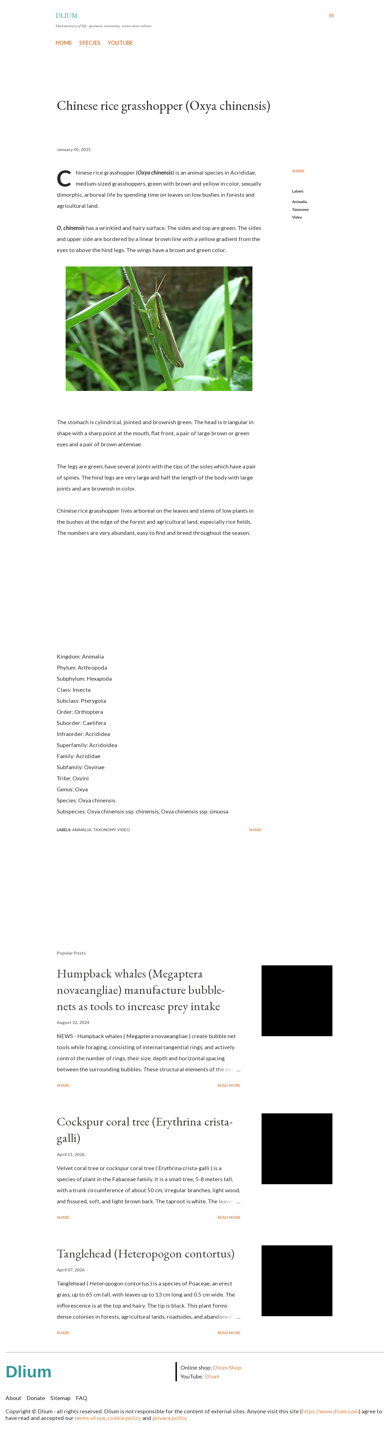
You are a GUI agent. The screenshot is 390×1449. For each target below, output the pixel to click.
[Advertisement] (150, 881)
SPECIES (89, 42)
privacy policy (170, 1417)
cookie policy (124, 1417)
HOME (64, 42)
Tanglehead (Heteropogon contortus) (145, 1253)
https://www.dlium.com (330, 1411)
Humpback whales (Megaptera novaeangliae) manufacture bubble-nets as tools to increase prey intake (141, 989)
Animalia (299, 201)
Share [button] (298, 171)
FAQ (81, 1397)
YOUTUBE (120, 42)
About (13, 1397)
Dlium (67, 15)
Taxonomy (300, 209)
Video (297, 217)
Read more (229, 1085)
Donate (36, 1397)
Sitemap (60, 1397)
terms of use (90, 1417)
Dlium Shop (227, 1367)
